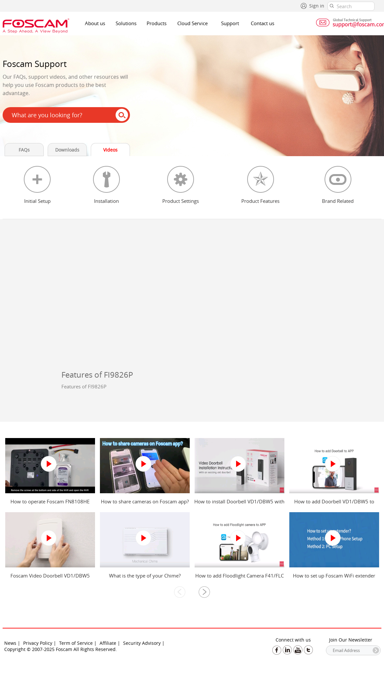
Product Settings (180, 201)
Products (157, 23)
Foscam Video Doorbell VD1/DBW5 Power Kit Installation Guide (50, 578)
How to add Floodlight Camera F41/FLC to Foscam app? (239, 578)
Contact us (262, 23)
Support (230, 23)
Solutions (126, 23)
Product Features (260, 201)
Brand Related (338, 201)
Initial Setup (37, 201)
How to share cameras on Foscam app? (145, 501)
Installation (106, 201)
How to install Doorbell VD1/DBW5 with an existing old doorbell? (239, 504)
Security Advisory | (144, 643)
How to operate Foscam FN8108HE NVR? (49, 504)
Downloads (67, 150)
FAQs (24, 150)
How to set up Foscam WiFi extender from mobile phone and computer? (334, 578)
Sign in (316, 6)
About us (95, 23)
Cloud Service (192, 23)
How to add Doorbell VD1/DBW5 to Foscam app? (334, 504)
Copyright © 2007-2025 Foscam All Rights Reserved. (60, 649)
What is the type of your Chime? (145, 575)
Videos (110, 150)
